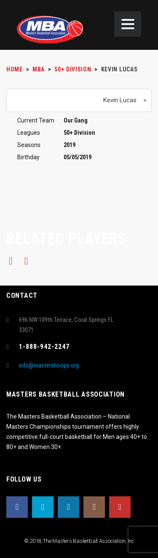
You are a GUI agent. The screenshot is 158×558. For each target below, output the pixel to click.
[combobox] (79, 100)
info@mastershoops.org (49, 365)
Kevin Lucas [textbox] (120, 100)
